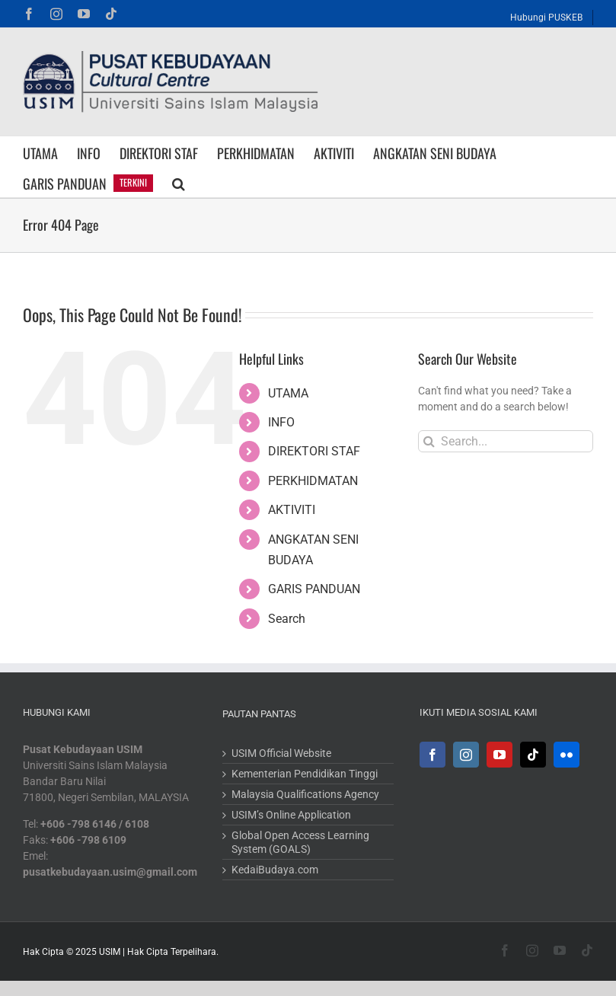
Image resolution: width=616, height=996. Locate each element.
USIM (109, 952)
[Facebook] (432, 755)
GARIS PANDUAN (314, 589)
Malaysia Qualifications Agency (305, 794)
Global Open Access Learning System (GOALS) (300, 842)
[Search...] (505, 441)
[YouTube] (499, 755)
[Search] (429, 441)
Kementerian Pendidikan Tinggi (304, 774)
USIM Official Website (281, 753)
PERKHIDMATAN (313, 481)
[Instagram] (466, 755)
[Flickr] (566, 755)
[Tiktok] (533, 755)
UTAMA (288, 393)
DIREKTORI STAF (314, 451)
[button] (178, 182)
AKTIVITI (291, 510)
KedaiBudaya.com (274, 870)
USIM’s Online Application (291, 815)
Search (286, 618)
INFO (281, 422)
